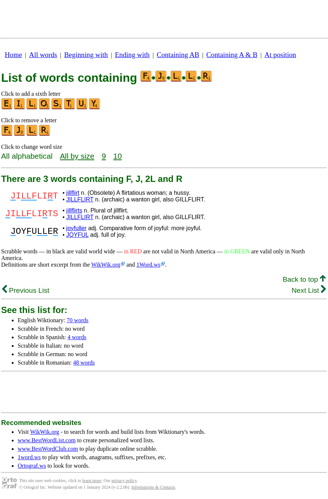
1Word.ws (148, 264)
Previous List (25, 290)
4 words (77, 337)
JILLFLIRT (79, 199)
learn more (91, 480)
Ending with (132, 55)
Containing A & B (231, 55)
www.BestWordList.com (47, 440)
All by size (77, 156)
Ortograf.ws (32, 466)
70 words (77, 320)
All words (43, 55)
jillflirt (72, 193)
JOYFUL (77, 235)
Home (13, 55)
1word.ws (29, 457)
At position (280, 55)
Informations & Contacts (153, 487)
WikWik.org (105, 264)
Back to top (304, 279)
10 (117, 156)
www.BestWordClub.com (48, 449)
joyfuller (76, 228)
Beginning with (86, 55)
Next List (309, 290)
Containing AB (178, 55)
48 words (84, 362)
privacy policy (123, 480)
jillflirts (74, 210)
